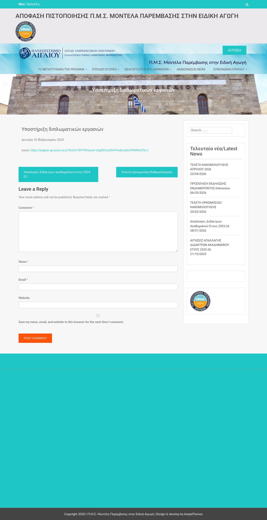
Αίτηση (234, 50)
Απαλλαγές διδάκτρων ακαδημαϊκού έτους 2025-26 (209, 224)
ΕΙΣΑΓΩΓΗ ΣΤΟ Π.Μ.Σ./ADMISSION (147, 69)
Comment (26, 207)
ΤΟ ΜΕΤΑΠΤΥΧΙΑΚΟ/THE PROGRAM (61, 69)
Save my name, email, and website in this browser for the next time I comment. (71, 322)
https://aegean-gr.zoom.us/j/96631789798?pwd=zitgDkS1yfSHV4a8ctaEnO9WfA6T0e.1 (89, 150)
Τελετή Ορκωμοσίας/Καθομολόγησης (147, 172)
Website (24, 298)
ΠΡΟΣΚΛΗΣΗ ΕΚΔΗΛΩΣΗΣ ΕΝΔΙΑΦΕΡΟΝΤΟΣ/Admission (210, 186)
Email (23, 279)
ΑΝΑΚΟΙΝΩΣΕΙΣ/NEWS (191, 69)
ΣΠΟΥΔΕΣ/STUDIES (104, 69)
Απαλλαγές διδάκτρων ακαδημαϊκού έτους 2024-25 (57, 174)
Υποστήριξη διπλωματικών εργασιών (62, 129)
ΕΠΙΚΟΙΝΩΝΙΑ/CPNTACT (228, 69)
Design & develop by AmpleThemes (179, 514)
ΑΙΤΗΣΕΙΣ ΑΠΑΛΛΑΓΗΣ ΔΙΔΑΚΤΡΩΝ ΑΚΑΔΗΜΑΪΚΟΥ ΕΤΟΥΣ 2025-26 (209, 245)
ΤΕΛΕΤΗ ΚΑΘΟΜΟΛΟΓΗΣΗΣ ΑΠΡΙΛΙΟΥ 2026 (209, 167)
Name (24, 261)
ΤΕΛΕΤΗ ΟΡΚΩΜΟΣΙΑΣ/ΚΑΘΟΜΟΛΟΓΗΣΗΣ (206, 205)
